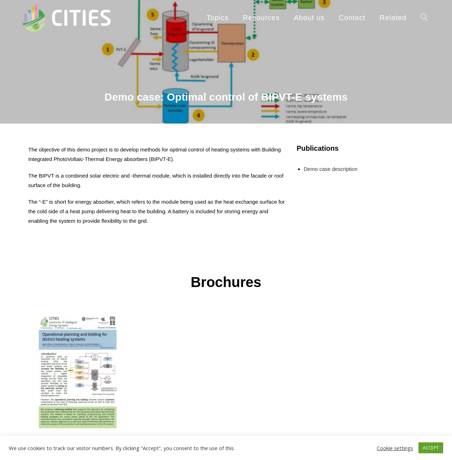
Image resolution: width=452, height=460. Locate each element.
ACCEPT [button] (431, 447)
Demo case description (331, 169)
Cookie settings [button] (395, 448)
